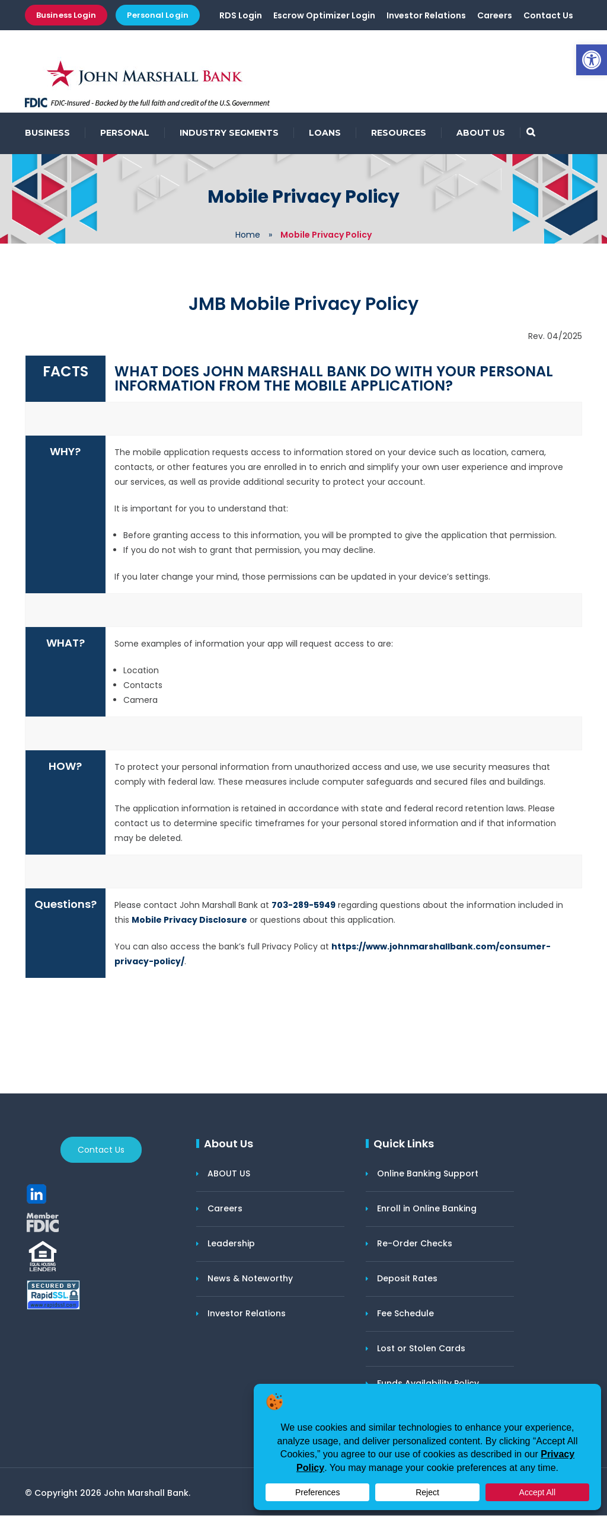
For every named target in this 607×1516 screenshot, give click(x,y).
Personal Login (157, 15)
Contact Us (548, 16)
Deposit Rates (407, 1279)
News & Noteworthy (250, 1279)
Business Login (66, 15)
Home (247, 235)
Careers (494, 16)
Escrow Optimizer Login (324, 16)
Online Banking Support (427, 1174)
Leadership (231, 1244)
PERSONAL (124, 133)
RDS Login (240, 16)
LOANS (325, 133)
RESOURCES (398, 133)
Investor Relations (426, 16)
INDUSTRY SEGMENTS (229, 133)
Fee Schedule (405, 1314)
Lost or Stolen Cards (421, 1349)
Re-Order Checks (414, 1244)
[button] (591, 59)
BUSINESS (47, 133)
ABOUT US (480, 133)
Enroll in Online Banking (427, 1209)
